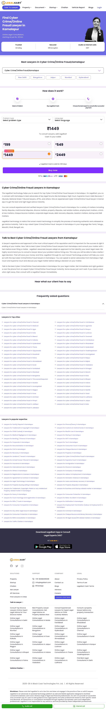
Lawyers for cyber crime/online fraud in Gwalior (21, 383)
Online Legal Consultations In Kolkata (16, 636)
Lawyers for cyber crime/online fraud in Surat (20, 365)
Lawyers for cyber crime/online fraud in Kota (20, 333)
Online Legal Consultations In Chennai (83, 628)
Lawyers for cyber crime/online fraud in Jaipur (73, 401)
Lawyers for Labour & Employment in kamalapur (74, 474)
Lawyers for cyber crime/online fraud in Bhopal (74, 379)
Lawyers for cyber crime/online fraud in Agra (20, 329)
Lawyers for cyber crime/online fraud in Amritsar (21, 397)
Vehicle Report (78, 7)
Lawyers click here (63, 597)
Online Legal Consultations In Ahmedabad (61, 636)
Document (40, 7)
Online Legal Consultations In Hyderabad (61, 628)
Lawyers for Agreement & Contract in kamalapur (21, 478)
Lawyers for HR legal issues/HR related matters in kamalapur (78, 518)
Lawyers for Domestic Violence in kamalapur (73, 478)
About (57, 579)
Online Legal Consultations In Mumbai (16, 628)
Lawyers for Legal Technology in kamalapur (19, 481)
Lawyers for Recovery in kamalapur (16, 453)
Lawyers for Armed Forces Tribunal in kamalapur (21, 460)
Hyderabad (84, 77)
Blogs (91, 7)
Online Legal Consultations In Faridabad (61, 620)
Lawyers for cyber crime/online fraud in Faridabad (22, 369)
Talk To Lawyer (11, 7)
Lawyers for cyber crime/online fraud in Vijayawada (22, 351)
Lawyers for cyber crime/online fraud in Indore (73, 383)
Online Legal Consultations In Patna (19, 659)
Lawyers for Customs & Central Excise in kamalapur (75, 428)
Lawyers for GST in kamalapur (67, 439)
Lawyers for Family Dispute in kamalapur (18, 424)
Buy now (53, 170)
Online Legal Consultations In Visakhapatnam (83, 652)
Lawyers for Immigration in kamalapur (70, 464)
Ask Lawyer (14, 589)
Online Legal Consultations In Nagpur (16, 644)
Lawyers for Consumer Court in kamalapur (72, 446)
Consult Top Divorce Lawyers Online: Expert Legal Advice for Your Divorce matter (19, 611)
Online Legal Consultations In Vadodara (39, 660)
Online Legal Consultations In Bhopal (16, 652)
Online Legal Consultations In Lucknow (61, 644)
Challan (64, 7)
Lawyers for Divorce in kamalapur (69, 467)
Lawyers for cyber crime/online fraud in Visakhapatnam (77, 351)
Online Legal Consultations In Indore (39, 652)
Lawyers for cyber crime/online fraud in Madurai (21, 326)
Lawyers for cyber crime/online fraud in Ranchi (73, 372)
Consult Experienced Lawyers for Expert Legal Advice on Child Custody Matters (63, 611)
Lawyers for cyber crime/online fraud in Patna (20, 358)
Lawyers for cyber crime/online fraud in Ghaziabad (75, 344)
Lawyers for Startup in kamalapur (69, 435)
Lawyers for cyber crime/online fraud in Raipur (73, 358)
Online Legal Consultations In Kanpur (83, 644)
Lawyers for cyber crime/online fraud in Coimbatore (75, 322)
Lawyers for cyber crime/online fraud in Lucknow (74, 333)
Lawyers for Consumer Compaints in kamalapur (21, 505)
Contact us (59, 582)
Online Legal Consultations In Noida (41, 619)
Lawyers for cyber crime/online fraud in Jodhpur (21, 404)
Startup (53, 7)
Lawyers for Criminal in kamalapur (69, 511)
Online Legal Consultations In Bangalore (39, 628)
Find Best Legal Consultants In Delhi (85, 659)
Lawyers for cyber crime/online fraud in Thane (20, 347)
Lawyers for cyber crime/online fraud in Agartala (74, 326)
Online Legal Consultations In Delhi (19, 619)
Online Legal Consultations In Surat (86, 635)
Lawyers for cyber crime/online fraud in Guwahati (21, 354)
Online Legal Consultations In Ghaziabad (83, 620)
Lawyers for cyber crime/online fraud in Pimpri (20, 401)
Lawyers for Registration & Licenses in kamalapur (21, 474)
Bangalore (37, 77)
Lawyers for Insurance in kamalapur (17, 464)
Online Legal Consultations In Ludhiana (61, 660)
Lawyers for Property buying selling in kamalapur (21, 485)
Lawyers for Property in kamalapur (69, 453)
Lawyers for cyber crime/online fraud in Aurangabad (76, 354)
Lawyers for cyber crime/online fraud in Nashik (73, 390)
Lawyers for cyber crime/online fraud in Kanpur (74, 329)
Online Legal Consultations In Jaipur (39, 644)
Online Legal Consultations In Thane (64, 651)
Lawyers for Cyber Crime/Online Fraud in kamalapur (75, 456)
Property (26, 7)
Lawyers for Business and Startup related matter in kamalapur (79, 489)
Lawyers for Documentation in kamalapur (19, 446)
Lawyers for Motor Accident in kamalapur (71, 498)
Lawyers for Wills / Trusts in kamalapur (18, 501)
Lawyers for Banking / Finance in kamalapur (19, 439)
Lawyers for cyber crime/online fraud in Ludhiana (74, 397)
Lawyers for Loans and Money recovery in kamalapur (76, 481)
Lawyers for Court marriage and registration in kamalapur (25, 498)
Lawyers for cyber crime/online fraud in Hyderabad (22, 344)
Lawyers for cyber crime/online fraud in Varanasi (74, 336)
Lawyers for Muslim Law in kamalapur (70, 431)
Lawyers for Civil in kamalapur (14, 449)
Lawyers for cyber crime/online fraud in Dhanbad (21, 372)
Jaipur (53, 77)
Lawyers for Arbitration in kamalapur (70, 501)
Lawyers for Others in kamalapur (15, 471)
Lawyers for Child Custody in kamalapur (18, 431)
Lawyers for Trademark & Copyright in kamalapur (21, 428)
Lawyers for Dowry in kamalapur (15, 494)
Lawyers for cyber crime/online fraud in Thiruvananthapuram (26, 379)
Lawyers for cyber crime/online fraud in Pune (20, 393)
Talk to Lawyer (16, 602)
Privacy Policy (82, 579)
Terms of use (82, 582)
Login (99, 7)
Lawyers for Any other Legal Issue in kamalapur (21, 511)
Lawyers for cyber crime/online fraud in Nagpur (21, 390)
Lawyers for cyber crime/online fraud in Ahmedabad (22, 361)
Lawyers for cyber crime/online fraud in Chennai (21, 322)
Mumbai (68, 77)
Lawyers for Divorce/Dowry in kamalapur (71, 424)
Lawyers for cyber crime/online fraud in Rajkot (73, 361)
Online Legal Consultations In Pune (41, 635)
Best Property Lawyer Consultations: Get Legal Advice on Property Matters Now (41, 611)
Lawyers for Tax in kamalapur (67, 442)
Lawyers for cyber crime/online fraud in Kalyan (73, 386)
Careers (58, 593)
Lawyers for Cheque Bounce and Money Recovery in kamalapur (79, 514)
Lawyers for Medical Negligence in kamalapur (20, 435)
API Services (15, 593)
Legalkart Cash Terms (86, 586)
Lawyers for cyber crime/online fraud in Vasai (73, 393)
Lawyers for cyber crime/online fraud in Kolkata (21, 340)
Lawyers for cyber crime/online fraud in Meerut (20, 336)
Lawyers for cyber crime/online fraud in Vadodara (75, 365)
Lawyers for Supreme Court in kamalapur (71, 460)
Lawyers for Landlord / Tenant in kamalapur (19, 456)
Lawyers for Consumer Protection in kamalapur (74, 494)
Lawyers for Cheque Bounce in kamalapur (72, 449)
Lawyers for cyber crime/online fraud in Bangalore (22, 376)
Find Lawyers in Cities (19, 596)
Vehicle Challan (17, 668)
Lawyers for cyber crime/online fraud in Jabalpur (21, 408)
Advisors (58, 589)
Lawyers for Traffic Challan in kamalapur (18, 521)
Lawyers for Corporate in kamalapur (17, 442)
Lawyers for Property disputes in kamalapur (72, 485)
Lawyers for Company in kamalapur (70, 471)
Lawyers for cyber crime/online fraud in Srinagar (74, 369)
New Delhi (22, 77)
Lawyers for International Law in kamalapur (19, 467)
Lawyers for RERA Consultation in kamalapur (20, 518)
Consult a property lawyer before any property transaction (85, 610)
